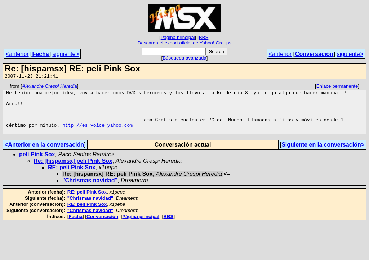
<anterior (17, 54)
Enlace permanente (337, 87)
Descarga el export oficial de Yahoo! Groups (184, 43)
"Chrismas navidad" (89, 190)
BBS (204, 37)
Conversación (314, 54)
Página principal (178, 37)
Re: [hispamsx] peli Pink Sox (73, 171)
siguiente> (65, 54)
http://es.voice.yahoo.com (97, 133)
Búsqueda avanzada (184, 58)
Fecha (40, 54)
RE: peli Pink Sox (71, 177)
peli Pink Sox (37, 164)
